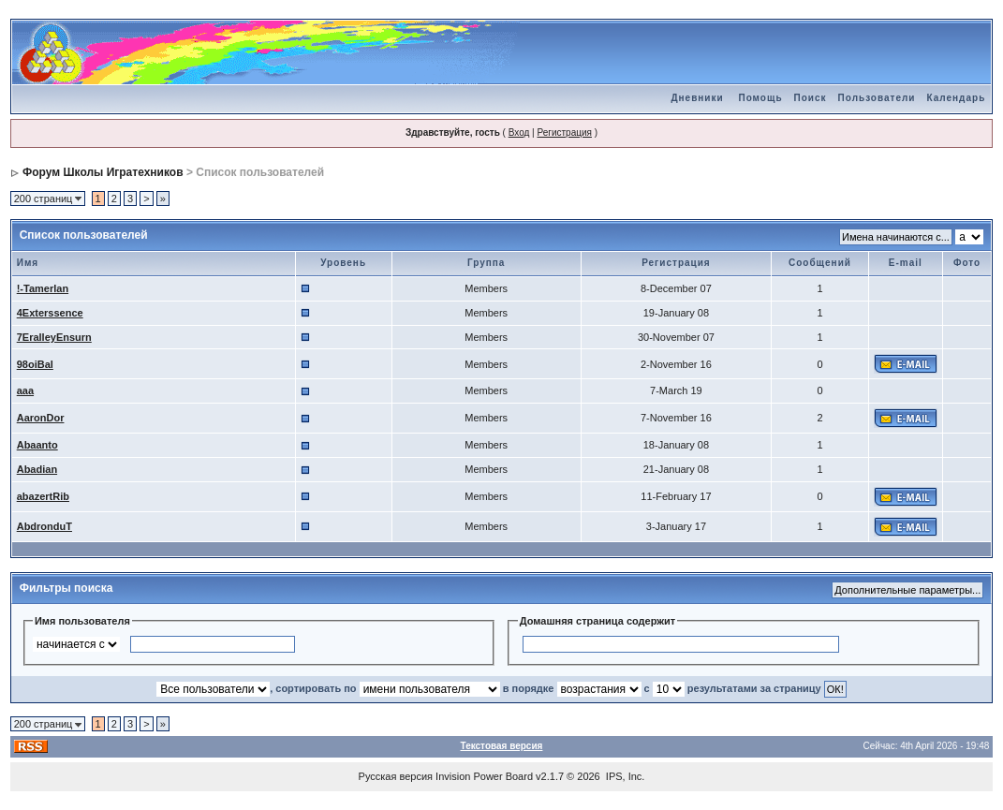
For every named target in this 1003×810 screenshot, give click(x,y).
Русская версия (396, 776)
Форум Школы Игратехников (103, 172)
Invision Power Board (484, 776)
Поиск (810, 98)
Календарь (956, 98)
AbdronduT (44, 526)
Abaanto (37, 444)
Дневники (697, 98)
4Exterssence (50, 312)
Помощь (760, 98)
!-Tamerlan (42, 288)
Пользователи (877, 98)
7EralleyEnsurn (54, 337)
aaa (25, 390)
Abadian (37, 469)
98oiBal (35, 364)
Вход (519, 132)
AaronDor (41, 417)
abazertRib (43, 496)
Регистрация (564, 132)
